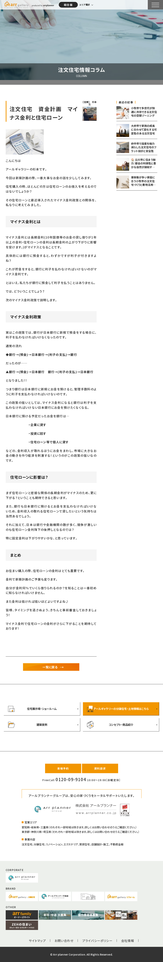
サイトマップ (37, 940)
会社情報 (127, 940)
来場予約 (63, 768)
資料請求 (100, 768)
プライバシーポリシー (97, 940)
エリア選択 (84, 5)
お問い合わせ (64, 940)
